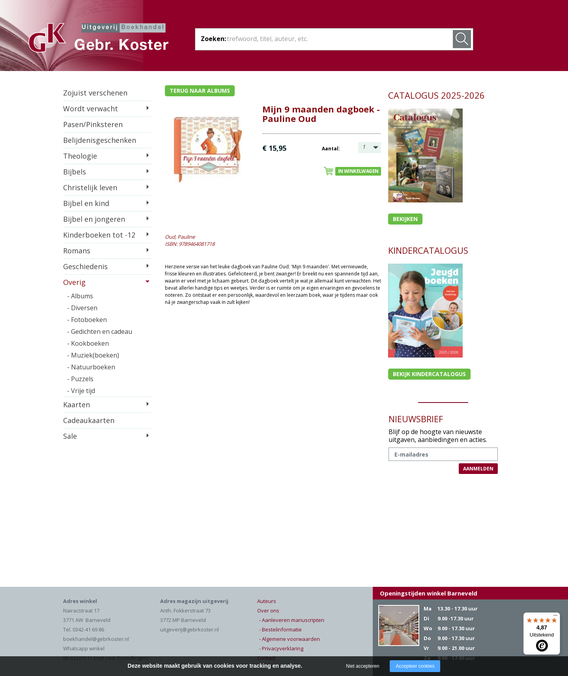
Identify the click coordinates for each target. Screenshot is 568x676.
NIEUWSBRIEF (416, 418)
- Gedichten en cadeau (99, 331)
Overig (74, 282)
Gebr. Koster (98, 39)
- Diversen (82, 307)
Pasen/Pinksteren (93, 124)
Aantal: (331, 149)
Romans (76, 250)
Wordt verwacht (90, 108)
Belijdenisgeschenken (99, 140)
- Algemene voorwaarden (289, 638)
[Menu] (555, 617)
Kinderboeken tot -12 (99, 235)
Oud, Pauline (180, 236)
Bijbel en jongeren (94, 219)
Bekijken (405, 219)
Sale (70, 436)
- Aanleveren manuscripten (291, 620)
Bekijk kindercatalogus (429, 374)
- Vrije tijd (81, 390)
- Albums (80, 296)
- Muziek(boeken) (93, 355)
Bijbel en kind (86, 203)
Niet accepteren (362, 666)
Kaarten (76, 404)
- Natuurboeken (91, 367)
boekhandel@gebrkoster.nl (96, 638)
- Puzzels (80, 379)
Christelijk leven (90, 187)
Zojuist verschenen (95, 92)
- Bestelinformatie (280, 629)
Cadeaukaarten (88, 420)
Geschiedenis (85, 266)
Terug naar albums (200, 90)
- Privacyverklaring (281, 648)
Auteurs (266, 601)
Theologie (80, 156)
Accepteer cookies (415, 666)
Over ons (268, 610)
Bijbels (74, 171)
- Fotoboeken (87, 319)
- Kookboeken (88, 343)
